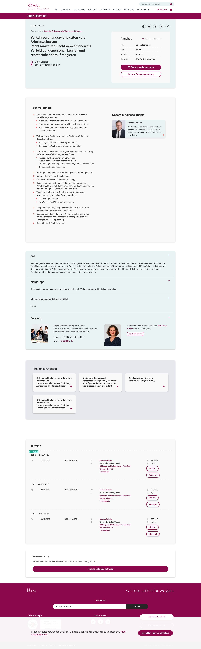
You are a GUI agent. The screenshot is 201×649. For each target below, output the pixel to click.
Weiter (137, 606)
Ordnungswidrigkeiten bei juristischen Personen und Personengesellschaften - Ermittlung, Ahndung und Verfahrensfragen (54, 382)
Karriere (162, 10)
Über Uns (129, 10)
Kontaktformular (135, 334)
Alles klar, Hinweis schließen (155, 633)
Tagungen (105, 10)
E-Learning (79, 10)
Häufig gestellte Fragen (151, 39)
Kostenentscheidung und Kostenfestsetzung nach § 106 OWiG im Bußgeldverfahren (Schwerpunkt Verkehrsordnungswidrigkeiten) (100, 382)
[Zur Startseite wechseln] (56, 9)
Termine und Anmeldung (141, 67)
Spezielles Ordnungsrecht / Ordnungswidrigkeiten (63, 31)
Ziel (32, 256)
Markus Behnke (106, 460)
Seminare (66, 10)
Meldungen (143, 10)
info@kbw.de (67, 341)
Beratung (36, 318)
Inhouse (92, 10)
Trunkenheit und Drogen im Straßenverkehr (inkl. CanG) (142, 379)
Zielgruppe (37, 282)
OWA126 (41, 25)
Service (117, 10)
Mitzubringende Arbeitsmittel (49, 299)
